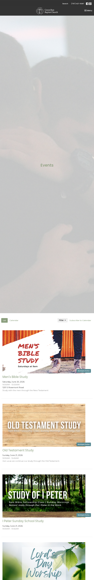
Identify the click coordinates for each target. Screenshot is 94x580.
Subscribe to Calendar (80, 320)
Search (65, 3)
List (4, 320)
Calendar (14, 320)
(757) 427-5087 (77, 3)
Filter (62, 320)
